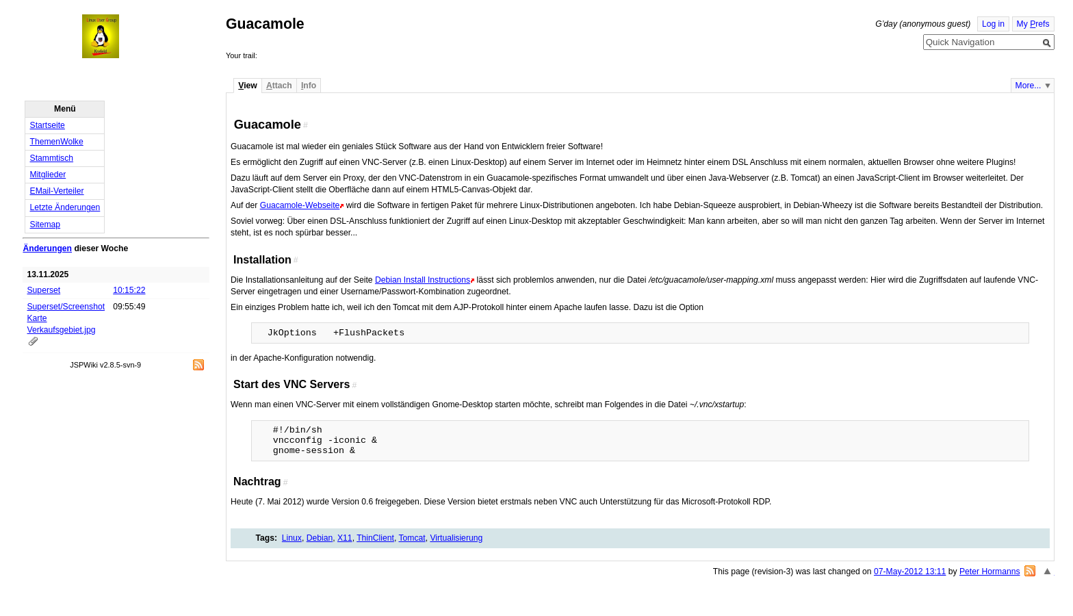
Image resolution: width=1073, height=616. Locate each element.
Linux (292, 538)
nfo (308, 85)
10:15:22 (129, 290)
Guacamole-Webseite (300, 205)
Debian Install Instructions (422, 280)
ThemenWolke (56, 141)
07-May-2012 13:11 (910, 571)
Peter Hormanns (989, 571)
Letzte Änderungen (65, 207)
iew (247, 85)
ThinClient (375, 538)
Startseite (47, 125)
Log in (993, 24)
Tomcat (411, 538)
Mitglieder (48, 174)
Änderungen (47, 248)
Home (113, 36)
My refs (1033, 24)
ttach (279, 85)
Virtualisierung (456, 538)
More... (1029, 85)
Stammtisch (52, 158)
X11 (344, 538)
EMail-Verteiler (57, 191)
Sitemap (45, 224)
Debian (320, 538)
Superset (44, 290)
